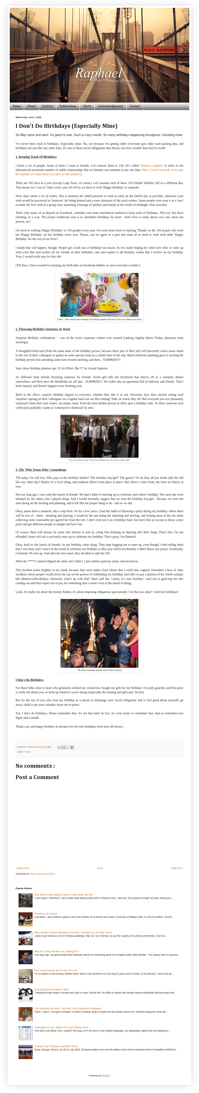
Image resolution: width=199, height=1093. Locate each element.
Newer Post (23, 868)
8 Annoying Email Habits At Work (52, 989)
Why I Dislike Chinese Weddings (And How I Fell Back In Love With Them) (73, 932)
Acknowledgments (110, 106)
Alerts (87, 106)
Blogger (106, 1075)
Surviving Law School (46, 913)
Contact (135, 106)
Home (17, 106)
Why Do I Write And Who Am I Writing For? (57, 951)
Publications (68, 106)
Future (28, 752)
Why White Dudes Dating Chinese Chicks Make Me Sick (64, 894)
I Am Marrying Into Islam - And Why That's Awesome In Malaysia (68, 1008)
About (31, 106)
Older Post (176, 868)
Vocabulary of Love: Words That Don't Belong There (61, 1027)
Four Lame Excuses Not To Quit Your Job (56, 970)
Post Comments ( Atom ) (42, 874)
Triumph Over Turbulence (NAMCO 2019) (56, 1046)
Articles (47, 106)
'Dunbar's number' (151, 165)
